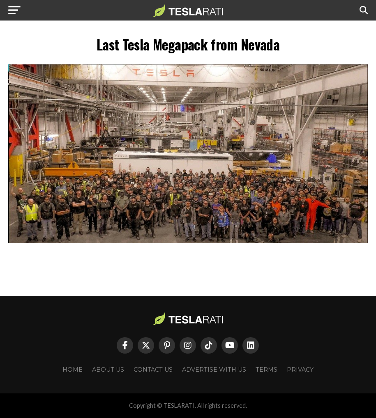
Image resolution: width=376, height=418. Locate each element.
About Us (108, 369)
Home (72, 369)
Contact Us (153, 369)
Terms (266, 369)
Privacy (300, 369)
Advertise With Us (214, 369)
